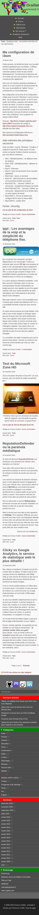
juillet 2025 (5, 814)
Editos (3, 754)
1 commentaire (27, 349)
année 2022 (5, 824)
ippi (24, 264)
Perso (3, 747)
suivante (26, 665)
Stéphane (4, 884)
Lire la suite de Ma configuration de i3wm (18, 210)
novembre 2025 (7, 807)
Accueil (21, 18)
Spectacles (20, 28)
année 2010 (5, 858)
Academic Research (20, 34)
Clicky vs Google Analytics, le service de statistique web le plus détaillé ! (19, 555)
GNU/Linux (20, 25)
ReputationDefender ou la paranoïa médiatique (18, 447)
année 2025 (5, 817)
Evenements (6, 750)
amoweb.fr (6, 635)
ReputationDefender (26, 459)
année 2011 (5, 855)
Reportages (5, 761)
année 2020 (5, 831)
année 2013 (5, 848)
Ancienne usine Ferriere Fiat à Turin (14, 719)
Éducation (5, 744)
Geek (14, 218)
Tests (18, 218)
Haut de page (31, 908)
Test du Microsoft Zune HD (16, 365)
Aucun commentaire (28, 214)
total (3, 865)
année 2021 (5, 827)
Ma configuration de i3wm (18, 54)
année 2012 (5, 851)
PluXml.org (5, 873)
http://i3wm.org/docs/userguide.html (16, 126)
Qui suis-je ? (21, 31)
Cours (20, 21)
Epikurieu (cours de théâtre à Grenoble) (15, 877)
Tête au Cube (6, 880)
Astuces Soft (6, 767)
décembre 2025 (7, 803)
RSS (20, 37)
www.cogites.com (7, 891)
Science (4, 740)
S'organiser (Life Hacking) (10, 785)
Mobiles (4, 771)
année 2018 (5, 834)
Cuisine (4, 757)
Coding (4, 781)
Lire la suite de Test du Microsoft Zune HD (18, 425)
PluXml (14, 908)
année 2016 (5, 838)
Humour (4, 737)
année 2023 (5, 820)
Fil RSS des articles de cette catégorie (17, 672)
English (4, 795)
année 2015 (5, 841)
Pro (2, 791)
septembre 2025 (7, 810)
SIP (21, 264)
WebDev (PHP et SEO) (9, 778)
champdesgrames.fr (8, 887)
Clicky (32, 574)
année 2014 (5, 844)
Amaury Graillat (25, 5)
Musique (4, 764)
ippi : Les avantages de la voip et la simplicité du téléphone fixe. (18, 234)
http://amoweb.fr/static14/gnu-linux (15, 135)
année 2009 (5, 861)
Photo (3, 788)
